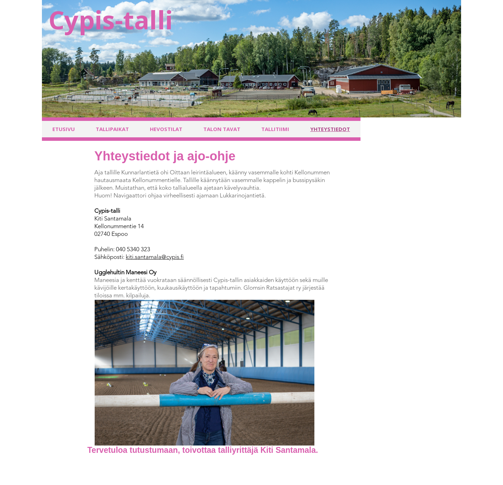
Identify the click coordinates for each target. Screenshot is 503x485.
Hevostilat (166, 128)
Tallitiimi (275, 128)
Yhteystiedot (330, 128)
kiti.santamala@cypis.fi (155, 257)
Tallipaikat (112, 128)
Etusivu (63, 128)
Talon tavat (221, 128)
